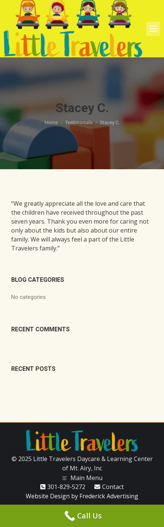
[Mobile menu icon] (153, 29)
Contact (113, 487)
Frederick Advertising (108, 496)
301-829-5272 (66, 487)
